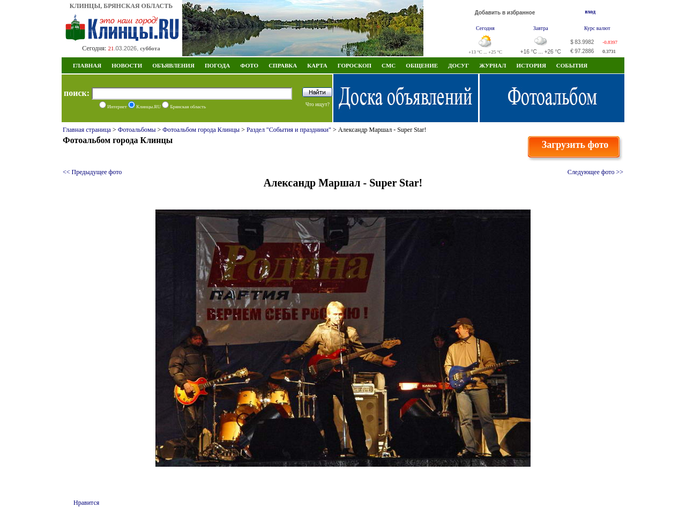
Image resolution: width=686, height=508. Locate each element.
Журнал (492, 65)
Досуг (458, 65)
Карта (317, 65)
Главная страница (87, 129)
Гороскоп (354, 65)
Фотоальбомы (137, 129)
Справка (283, 65)
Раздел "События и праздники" (289, 129)
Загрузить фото (575, 144)
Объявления (173, 65)
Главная (87, 65)
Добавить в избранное (505, 13)
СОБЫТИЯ (571, 65)
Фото (249, 65)
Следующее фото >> (595, 172)
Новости (126, 65)
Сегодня (485, 28)
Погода (217, 65)
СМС (389, 65)
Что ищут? (317, 104)
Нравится (86, 502)
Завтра (540, 28)
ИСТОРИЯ (531, 65)
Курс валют (597, 28)
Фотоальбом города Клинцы (201, 129)
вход (590, 11)
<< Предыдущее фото (92, 172)
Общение (422, 65)
